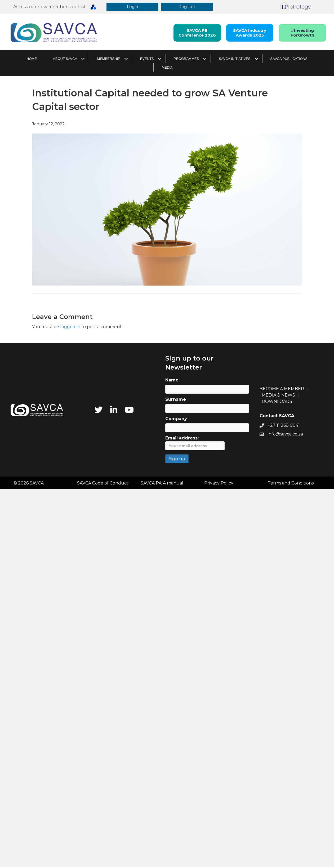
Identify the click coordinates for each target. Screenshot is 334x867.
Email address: (195, 443)
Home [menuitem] (31, 59)
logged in (70, 327)
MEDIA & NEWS (278, 395)
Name (172, 380)
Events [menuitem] (147, 59)
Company (176, 419)
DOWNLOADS (277, 401)
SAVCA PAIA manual (162, 483)
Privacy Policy (218, 483)
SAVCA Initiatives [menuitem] (234, 59)
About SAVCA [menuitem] (65, 59)
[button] (132, 7)
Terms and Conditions (291, 483)
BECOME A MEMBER (282, 389)
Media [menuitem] (167, 68)
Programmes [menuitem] (186, 59)
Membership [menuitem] (108, 59)
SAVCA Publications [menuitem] (289, 59)
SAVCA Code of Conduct (102, 483)
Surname (175, 399)
